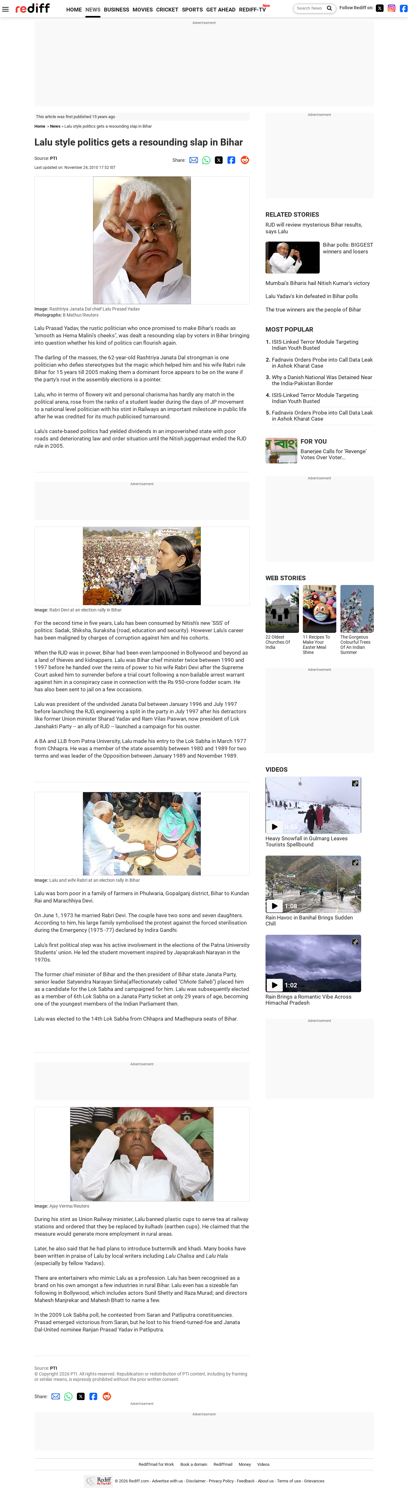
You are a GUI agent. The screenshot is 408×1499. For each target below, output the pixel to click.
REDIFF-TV (252, 10)
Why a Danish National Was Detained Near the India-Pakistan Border (322, 380)
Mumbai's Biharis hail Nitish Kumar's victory (318, 283)
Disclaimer (196, 1481)
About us (266, 1481)
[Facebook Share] (230, 160)
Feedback (246, 1481)
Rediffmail (223, 1464)
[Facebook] (404, 8)
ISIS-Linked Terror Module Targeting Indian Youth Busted (315, 345)
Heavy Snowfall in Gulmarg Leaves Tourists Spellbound (307, 842)
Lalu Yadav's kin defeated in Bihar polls (312, 296)
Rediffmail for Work (156, 1464)
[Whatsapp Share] (205, 160)
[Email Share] (192, 160)
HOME (74, 10)
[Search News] (327, 8)
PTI (53, 158)
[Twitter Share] (217, 160)
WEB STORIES (286, 578)
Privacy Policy (221, 1481)
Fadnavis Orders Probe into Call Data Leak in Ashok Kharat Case (322, 363)
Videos (263, 1464)
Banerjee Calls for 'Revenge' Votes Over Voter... (334, 454)
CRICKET (167, 10)
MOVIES (143, 10)
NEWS (92, 10)
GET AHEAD (221, 10)
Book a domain (193, 1464)
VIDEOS (277, 769)
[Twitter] (379, 8)
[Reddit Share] (243, 160)
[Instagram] (392, 8)
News (55, 126)
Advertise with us (167, 1481)
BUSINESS (116, 10)
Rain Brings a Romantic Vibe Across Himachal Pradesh (309, 1000)
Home (39, 126)
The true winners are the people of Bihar (313, 310)
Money (245, 1464)
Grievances (314, 1481)
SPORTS (192, 10)
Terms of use (289, 1481)
